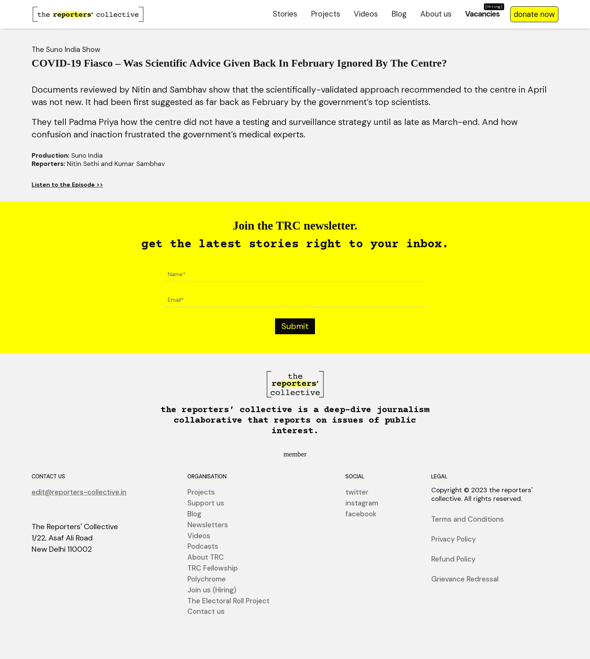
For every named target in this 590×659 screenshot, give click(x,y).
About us (436, 14)
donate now (534, 14)
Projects (325, 14)
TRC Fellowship (212, 568)
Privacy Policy (453, 539)
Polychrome (206, 579)
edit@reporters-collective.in (79, 492)
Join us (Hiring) (211, 590)
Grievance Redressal (465, 579)
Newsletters (207, 525)
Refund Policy (453, 559)
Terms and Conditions (467, 520)
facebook (361, 514)
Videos (366, 14)
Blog (399, 14)
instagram (361, 503)
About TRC (205, 558)
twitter (356, 492)
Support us (205, 503)
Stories (285, 14)
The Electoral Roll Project (228, 601)
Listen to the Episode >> (67, 185)
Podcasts (202, 547)
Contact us (206, 612)
